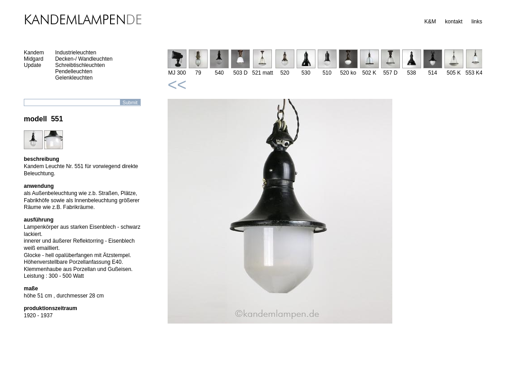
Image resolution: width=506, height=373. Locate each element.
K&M (430, 21)
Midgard (33, 59)
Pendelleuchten (74, 71)
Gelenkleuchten (74, 78)
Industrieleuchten (75, 52)
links (476, 21)
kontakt (453, 21)
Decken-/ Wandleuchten (84, 59)
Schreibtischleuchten (80, 65)
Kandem (34, 52)
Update (32, 65)
